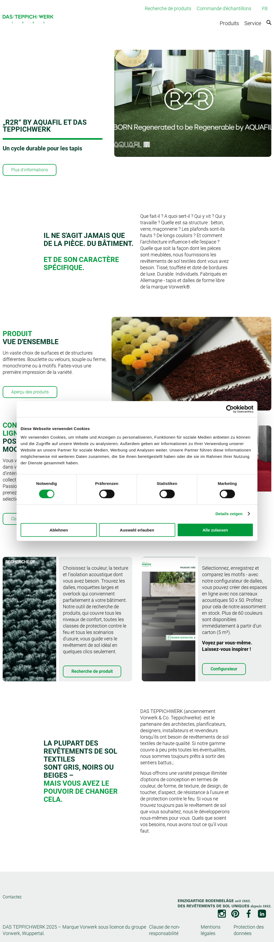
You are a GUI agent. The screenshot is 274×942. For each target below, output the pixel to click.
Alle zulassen (215, 529)
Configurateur (224, 668)
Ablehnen (59, 529)
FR (265, 9)
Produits (229, 23)
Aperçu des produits (30, 391)
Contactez (12, 896)
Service (252, 23)
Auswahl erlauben (137, 529)
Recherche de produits (168, 8)
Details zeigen (228, 513)
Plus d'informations (29, 169)
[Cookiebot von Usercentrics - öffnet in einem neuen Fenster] (230, 409)
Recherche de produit (92, 671)
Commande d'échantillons (224, 8)
